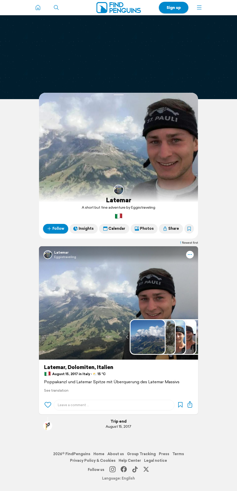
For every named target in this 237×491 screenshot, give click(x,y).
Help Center (130, 460)
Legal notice (155, 460)
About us (115, 453)
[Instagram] (112, 469)
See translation (56, 390)
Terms (178, 453)
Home (98, 453)
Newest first (188, 243)
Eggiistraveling (65, 257)
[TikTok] (135, 469)
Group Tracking (141, 453)
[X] (146, 469)
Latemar (118, 200)
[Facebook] (124, 469)
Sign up (173, 7)
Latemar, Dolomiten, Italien (78, 367)
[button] (199, 7)
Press (164, 453)
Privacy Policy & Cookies (93, 460)
